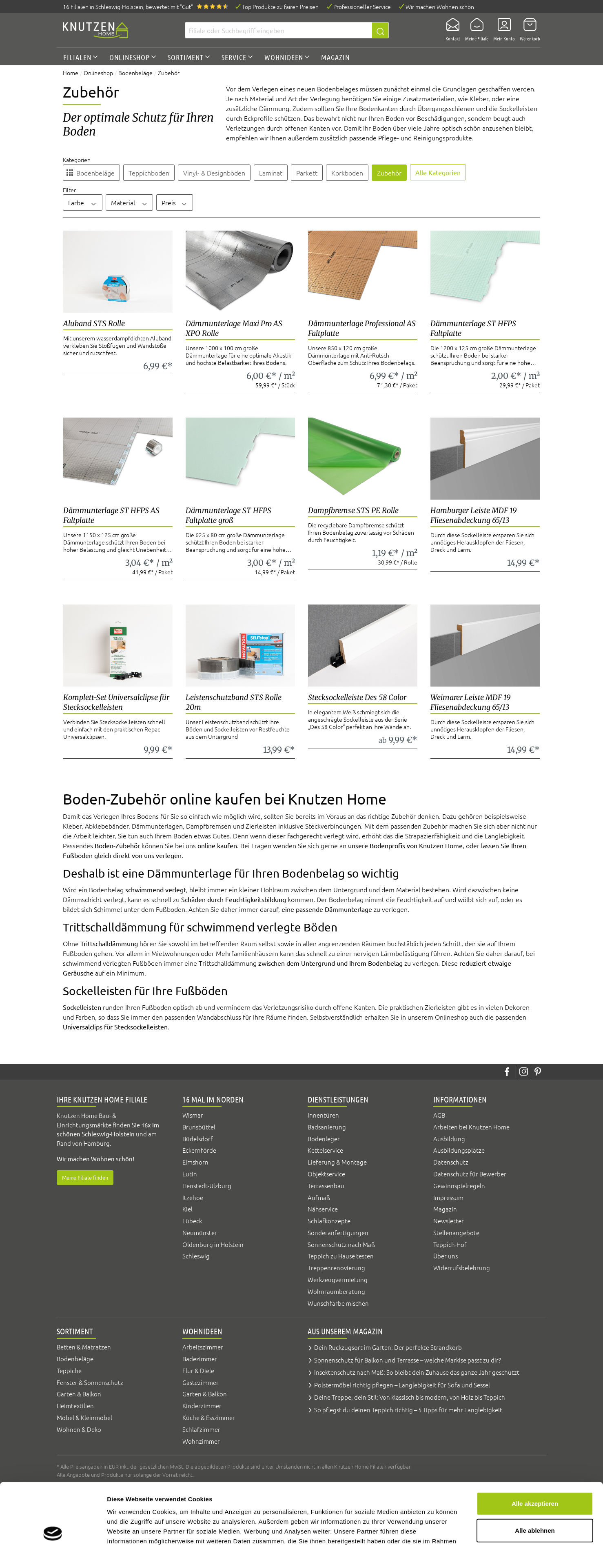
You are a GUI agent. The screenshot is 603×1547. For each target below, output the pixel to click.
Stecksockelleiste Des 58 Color (357, 697)
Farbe (82, 202)
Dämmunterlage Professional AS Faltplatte (362, 328)
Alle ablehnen (535, 1467)
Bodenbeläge (95, 172)
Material (129, 202)
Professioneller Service (362, 6)
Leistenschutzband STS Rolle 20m (234, 702)
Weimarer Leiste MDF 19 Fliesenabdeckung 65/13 (470, 702)
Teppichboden (149, 172)
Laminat (270, 172)
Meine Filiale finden (85, 1177)
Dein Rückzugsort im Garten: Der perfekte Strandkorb (388, 1347)
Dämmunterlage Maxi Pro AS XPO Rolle (234, 328)
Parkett (306, 172)
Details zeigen (433, 1530)
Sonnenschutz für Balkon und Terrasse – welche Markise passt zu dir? (407, 1360)
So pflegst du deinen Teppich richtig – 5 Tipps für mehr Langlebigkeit (408, 1409)
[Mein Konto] (501, 30)
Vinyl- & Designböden (214, 172)
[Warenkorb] (527, 30)
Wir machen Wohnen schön (440, 6)
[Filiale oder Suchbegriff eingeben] (278, 30)
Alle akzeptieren (535, 1440)
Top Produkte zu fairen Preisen (280, 6)
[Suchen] (380, 30)
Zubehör (389, 172)
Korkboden (347, 172)
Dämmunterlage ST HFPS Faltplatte (473, 328)
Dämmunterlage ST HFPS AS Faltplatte (111, 515)
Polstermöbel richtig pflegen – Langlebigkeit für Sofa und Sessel (402, 1384)
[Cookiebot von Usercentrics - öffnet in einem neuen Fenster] (53, 1531)
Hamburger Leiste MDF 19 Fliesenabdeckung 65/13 (473, 515)
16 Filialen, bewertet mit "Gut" (128, 6)
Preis (175, 202)
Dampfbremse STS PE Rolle (353, 510)
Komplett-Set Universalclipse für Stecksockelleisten (116, 702)
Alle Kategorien (438, 172)
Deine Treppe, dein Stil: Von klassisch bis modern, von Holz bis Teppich (409, 1397)
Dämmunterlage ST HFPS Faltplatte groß (228, 515)
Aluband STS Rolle (94, 323)
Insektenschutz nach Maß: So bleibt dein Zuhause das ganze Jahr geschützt (416, 1372)
